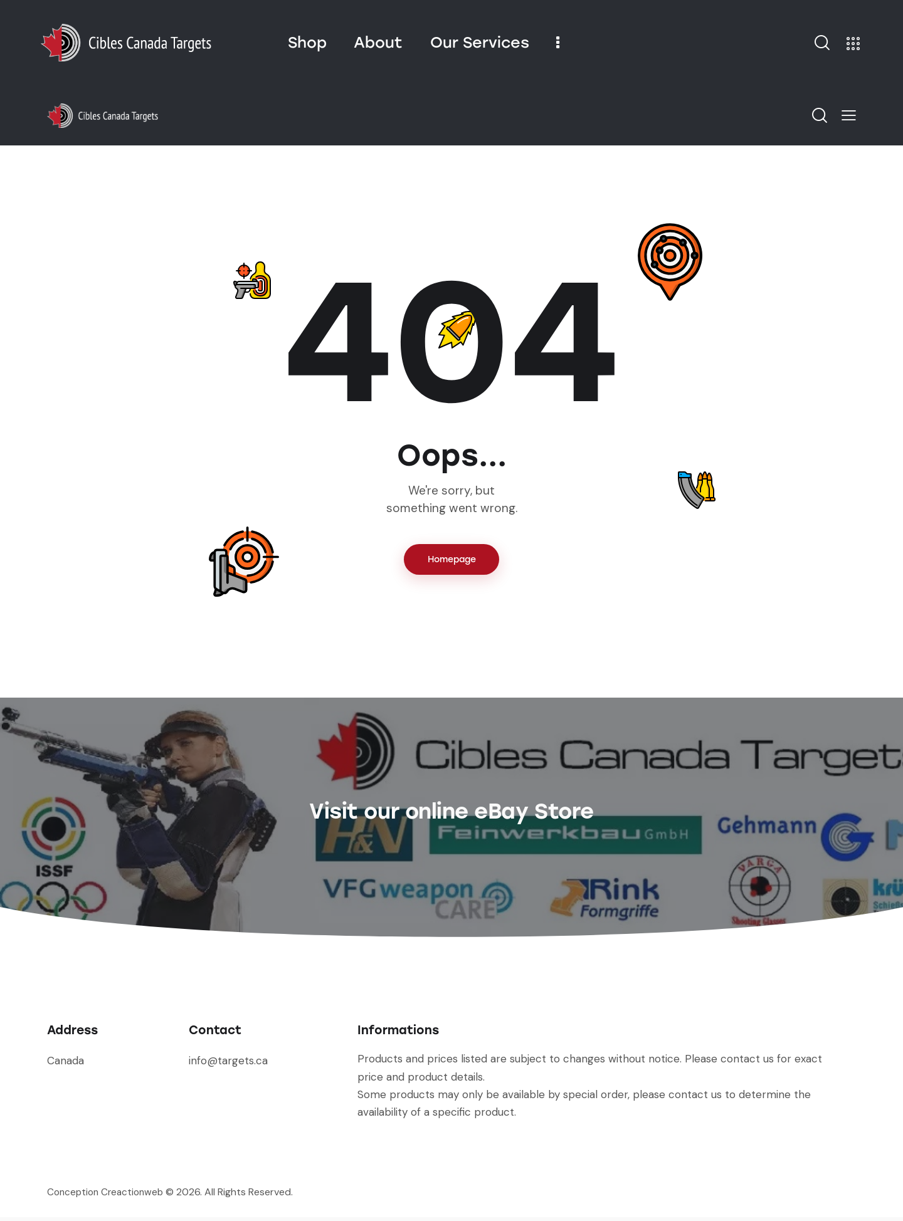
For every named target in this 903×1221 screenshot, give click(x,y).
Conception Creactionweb (108, 1195)
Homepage (452, 561)
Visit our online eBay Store (451, 810)
